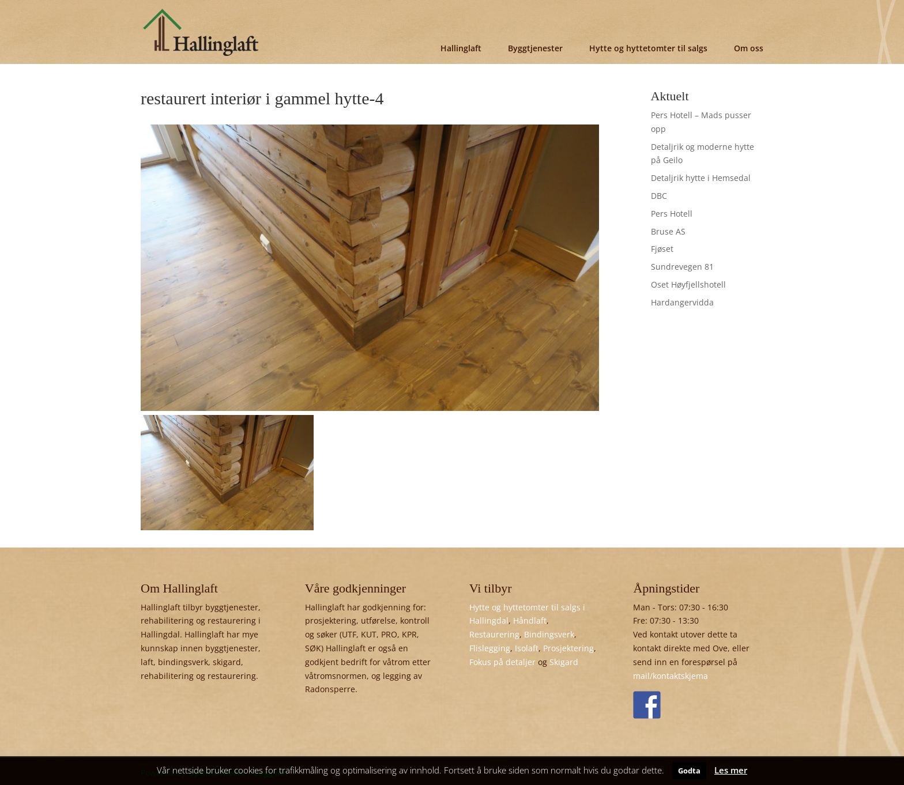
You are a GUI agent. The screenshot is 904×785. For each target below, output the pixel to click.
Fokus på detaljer (502, 661)
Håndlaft (530, 620)
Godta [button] (689, 770)
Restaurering (494, 634)
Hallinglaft (460, 48)
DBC (659, 195)
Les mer (730, 770)
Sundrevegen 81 (682, 266)
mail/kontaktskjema (670, 675)
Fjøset (662, 248)
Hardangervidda (682, 302)
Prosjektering (568, 648)
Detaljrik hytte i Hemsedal (701, 177)
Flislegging (489, 648)
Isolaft (526, 648)
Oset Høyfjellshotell (688, 284)
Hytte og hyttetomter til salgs (648, 48)
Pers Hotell (671, 213)
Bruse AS (668, 231)
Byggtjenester (535, 48)
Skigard (563, 661)
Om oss (748, 48)
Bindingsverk (549, 634)
